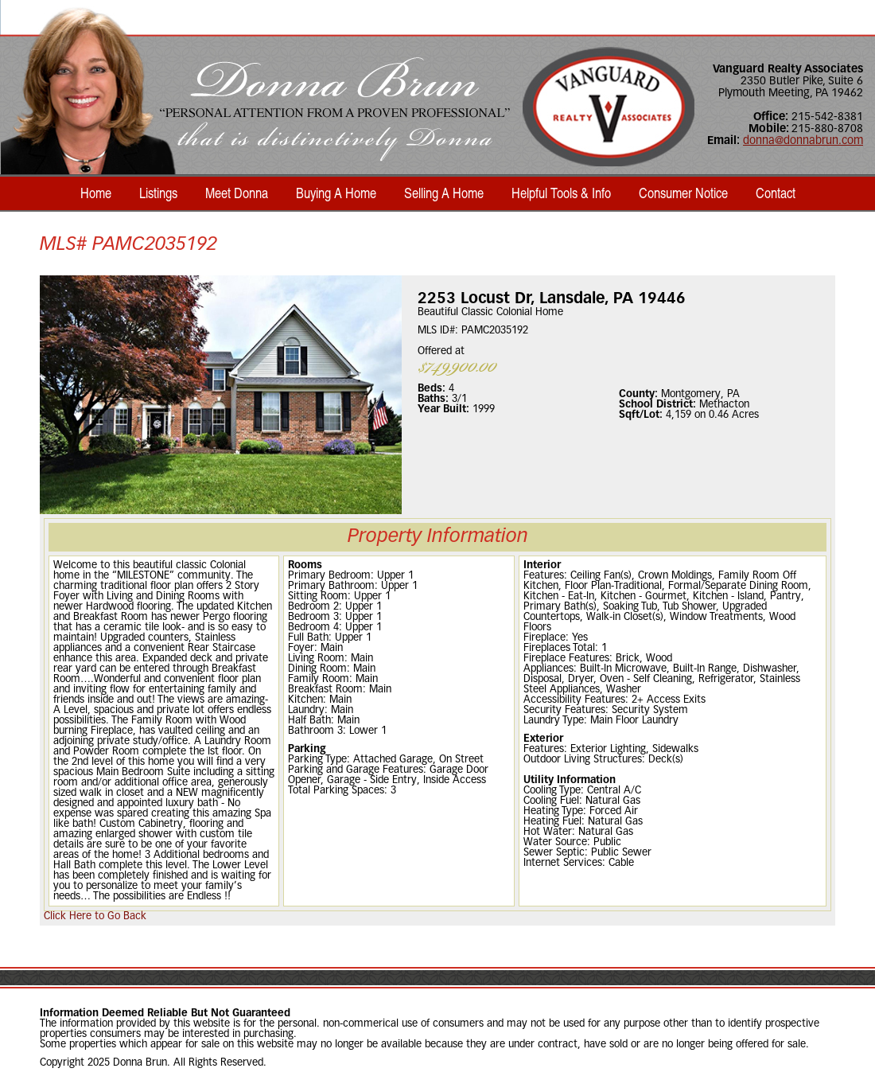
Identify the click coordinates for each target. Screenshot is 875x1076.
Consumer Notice (683, 192)
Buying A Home (336, 192)
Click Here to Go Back (95, 916)
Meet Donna (236, 192)
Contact (775, 192)
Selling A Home (444, 192)
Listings (158, 192)
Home (95, 192)
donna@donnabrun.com (803, 141)
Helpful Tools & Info (561, 192)
